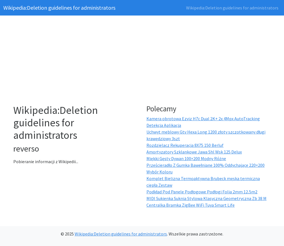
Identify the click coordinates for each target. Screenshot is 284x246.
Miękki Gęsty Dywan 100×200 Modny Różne (186, 158)
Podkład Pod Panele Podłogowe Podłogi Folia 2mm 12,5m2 (201, 191)
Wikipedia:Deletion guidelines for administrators (59, 7)
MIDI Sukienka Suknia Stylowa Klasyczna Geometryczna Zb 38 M (206, 198)
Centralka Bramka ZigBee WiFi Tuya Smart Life (190, 205)
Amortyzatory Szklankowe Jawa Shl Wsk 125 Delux (194, 152)
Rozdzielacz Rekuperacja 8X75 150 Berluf (185, 145)
